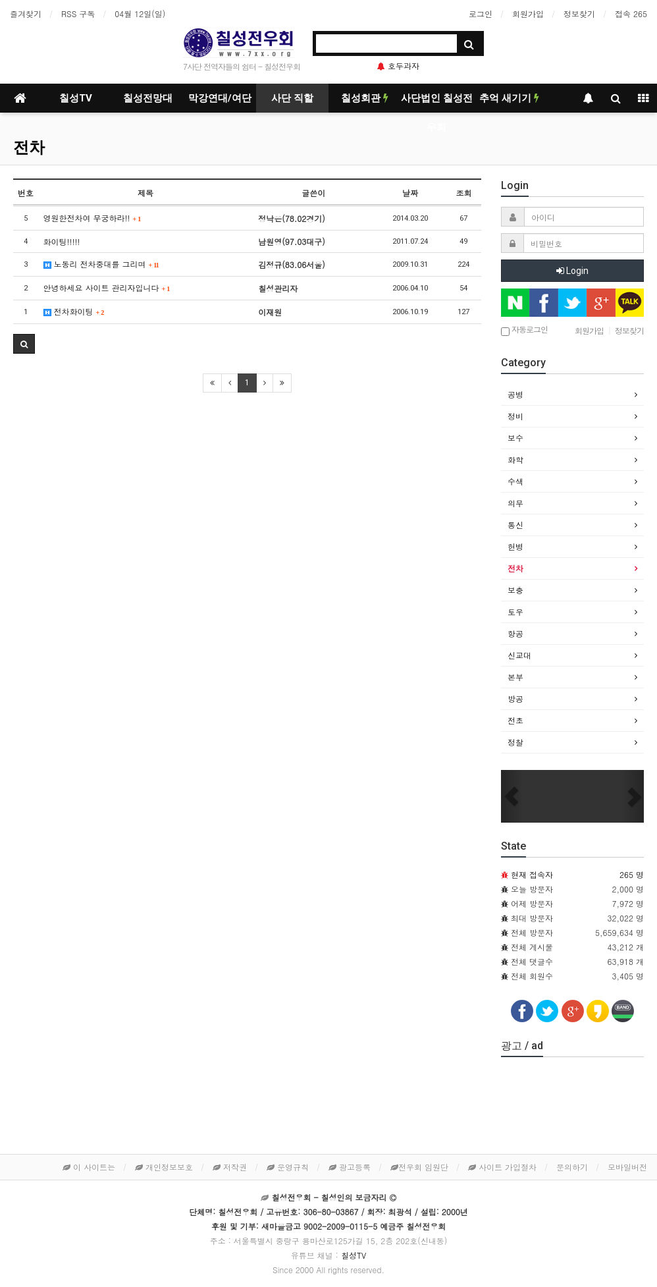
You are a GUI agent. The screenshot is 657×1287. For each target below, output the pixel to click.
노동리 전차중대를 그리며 (101, 263)
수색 (515, 481)
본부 (515, 676)
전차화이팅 (74, 311)
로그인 (480, 13)
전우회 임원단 (419, 1166)
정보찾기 (579, 13)
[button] (512, 796)
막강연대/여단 (219, 98)
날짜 (410, 192)
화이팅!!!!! (61, 241)
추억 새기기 (509, 98)
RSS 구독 (78, 13)
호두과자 (398, 65)
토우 (515, 611)
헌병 (515, 546)
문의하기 (572, 1166)
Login (572, 270)
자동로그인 (524, 330)
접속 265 (631, 13)
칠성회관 (364, 98)
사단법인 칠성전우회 (437, 102)
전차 (29, 147)
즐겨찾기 (25, 13)
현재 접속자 (532, 874)
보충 (515, 589)
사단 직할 (292, 98)
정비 (515, 416)
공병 (515, 394)
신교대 (519, 655)
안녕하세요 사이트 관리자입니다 (107, 287)
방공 (515, 698)
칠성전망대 (147, 98)
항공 (515, 633)
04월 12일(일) (140, 13)
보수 (515, 437)
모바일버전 (627, 1166)
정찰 (515, 742)
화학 (515, 459)
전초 (515, 720)
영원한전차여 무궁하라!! (92, 217)
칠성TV (75, 98)
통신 (515, 524)
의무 (515, 502)
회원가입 (528, 13)
